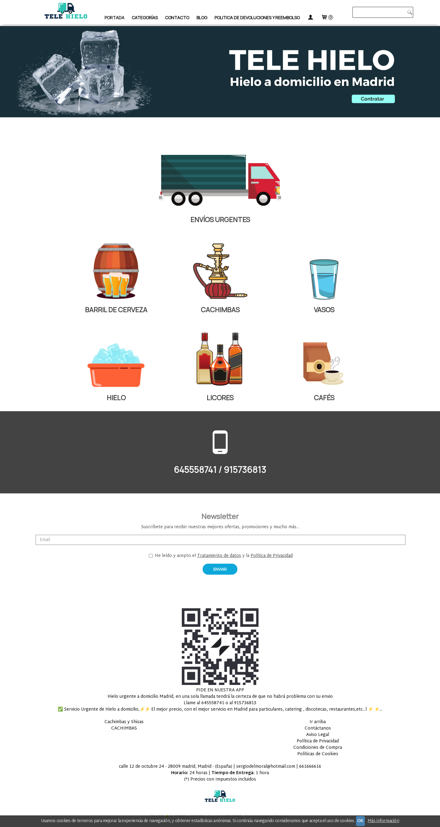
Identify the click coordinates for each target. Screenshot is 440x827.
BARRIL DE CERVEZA (116, 309)
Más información (383, 821)
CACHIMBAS (220, 309)
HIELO (116, 397)
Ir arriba (318, 722)
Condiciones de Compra (317, 748)
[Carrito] (327, 17)
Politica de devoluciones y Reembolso (257, 17)
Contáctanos (318, 728)
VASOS (324, 309)
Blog (201, 17)
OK (360, 821)
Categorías (145, 17)
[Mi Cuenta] (310, 17)
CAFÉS (324, 397)
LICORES (220, 397)
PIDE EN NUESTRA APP (220, 690)
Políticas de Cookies (317, 754)
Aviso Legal (317, 735)
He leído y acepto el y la (221, 556)
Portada (114, 17)
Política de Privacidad (272, 556)
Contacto (177, 17)
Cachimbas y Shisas (124, 722)
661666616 (310, 766)
